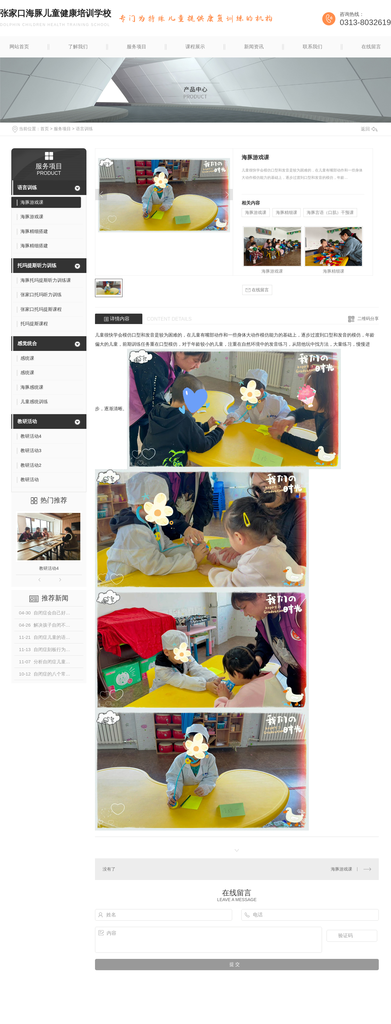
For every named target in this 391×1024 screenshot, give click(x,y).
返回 (369, 128)
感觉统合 (27, 343)
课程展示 (195, 46)
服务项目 (136, 46)
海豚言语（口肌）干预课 (330, 212)
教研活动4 (49, 568)
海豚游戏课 (255, 212)
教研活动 (27, 421)
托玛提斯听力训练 (37, 265)
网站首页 (19, 46)
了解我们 (78, 46)
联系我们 (312, 46)
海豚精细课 (286, 212)
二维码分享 (368, 318)
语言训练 (84, 128)
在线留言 (371, 46)
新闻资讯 (254, 46)
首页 (44, 128)
